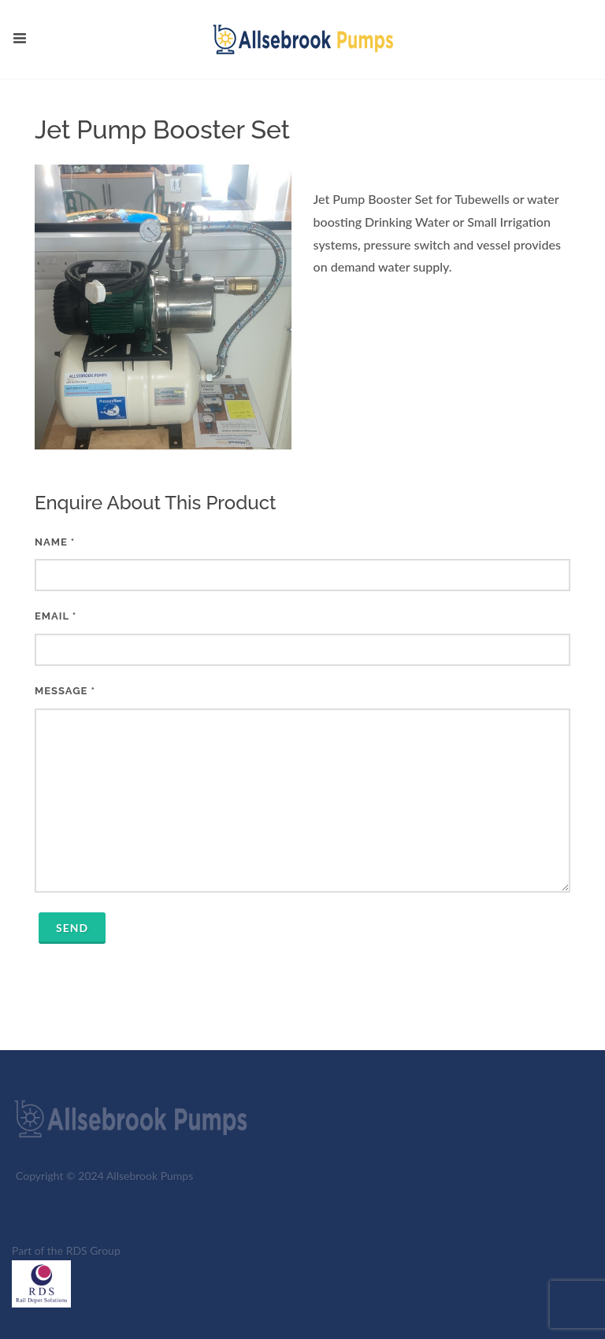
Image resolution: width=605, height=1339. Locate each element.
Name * (302, 564)
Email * (302, 638)
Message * (302, 789)
